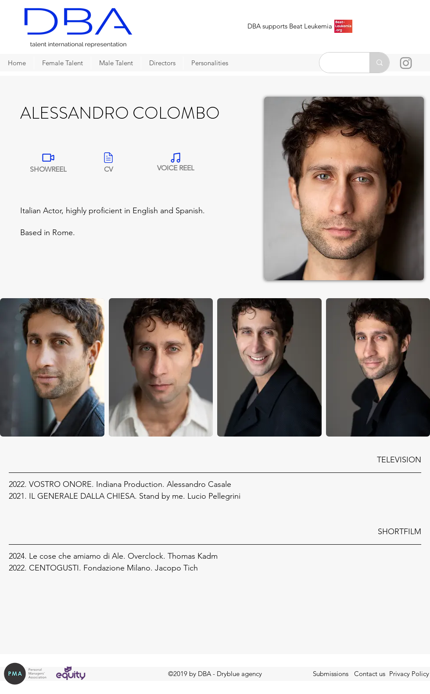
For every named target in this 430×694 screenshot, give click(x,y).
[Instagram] (406, 63)
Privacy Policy (409, 673)
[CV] (108, 162)
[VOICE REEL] (175, 162)
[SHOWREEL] (48, 162)
